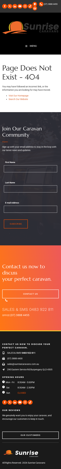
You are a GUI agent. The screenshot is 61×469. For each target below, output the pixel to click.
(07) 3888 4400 (15, 358)
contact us (9, 291)
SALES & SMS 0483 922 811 (27, 309)
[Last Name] (30, 188)
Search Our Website (18, 99)
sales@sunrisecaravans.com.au (23, 364)
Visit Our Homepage (18, 95)
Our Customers (12, 433)
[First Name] (30, 168)
